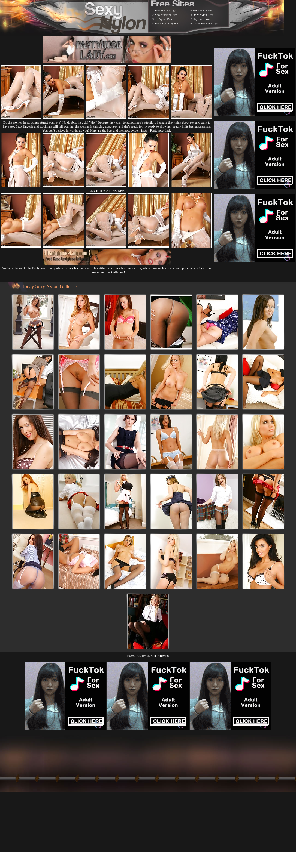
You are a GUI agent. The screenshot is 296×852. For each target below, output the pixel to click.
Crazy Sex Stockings (205, 23)
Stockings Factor (203, 10)
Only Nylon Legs (203, 14)
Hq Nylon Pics (163, 19)
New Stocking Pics (166, 14)
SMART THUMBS (158, 656)
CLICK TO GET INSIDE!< (107, 191)
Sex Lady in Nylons (167, 23)
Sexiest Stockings (165, 10)
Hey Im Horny (201, 19)
